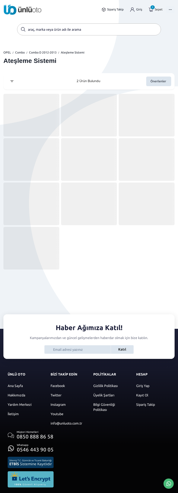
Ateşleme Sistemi (73, 52)
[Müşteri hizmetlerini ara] (31, 435)
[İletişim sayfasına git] (25, 413)
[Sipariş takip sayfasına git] (113, 9)
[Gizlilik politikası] (110, 385)
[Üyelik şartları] (110, 395)
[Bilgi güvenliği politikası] (110, 407)
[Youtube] (68, 413)
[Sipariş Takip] (153, 404)
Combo (20, 52)
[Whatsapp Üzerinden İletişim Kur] (168, 483)
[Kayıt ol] (153, 395)
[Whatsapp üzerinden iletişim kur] (31, 447)
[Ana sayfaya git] (22, 9)
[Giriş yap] (136, 9)
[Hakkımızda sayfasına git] (25, 395)
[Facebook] (68, 385)
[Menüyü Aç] (170, 9)
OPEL (7, 52)
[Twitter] (68, 395)
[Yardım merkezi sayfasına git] (25, 404)
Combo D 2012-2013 (43, 52)
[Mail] (68, 423)
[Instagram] (68, 404)
